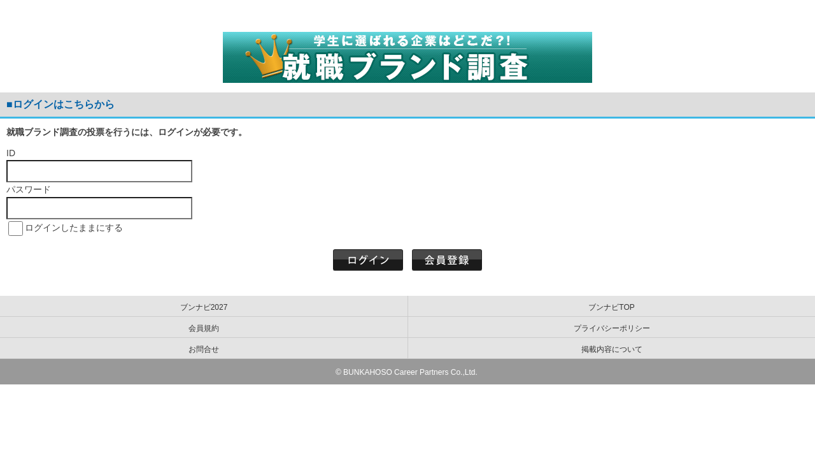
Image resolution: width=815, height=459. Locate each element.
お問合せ (203, 349)
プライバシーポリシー (612, 328)
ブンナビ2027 (204, 307)
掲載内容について (611, 349)
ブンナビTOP (611, 307)
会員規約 (203, 328)
